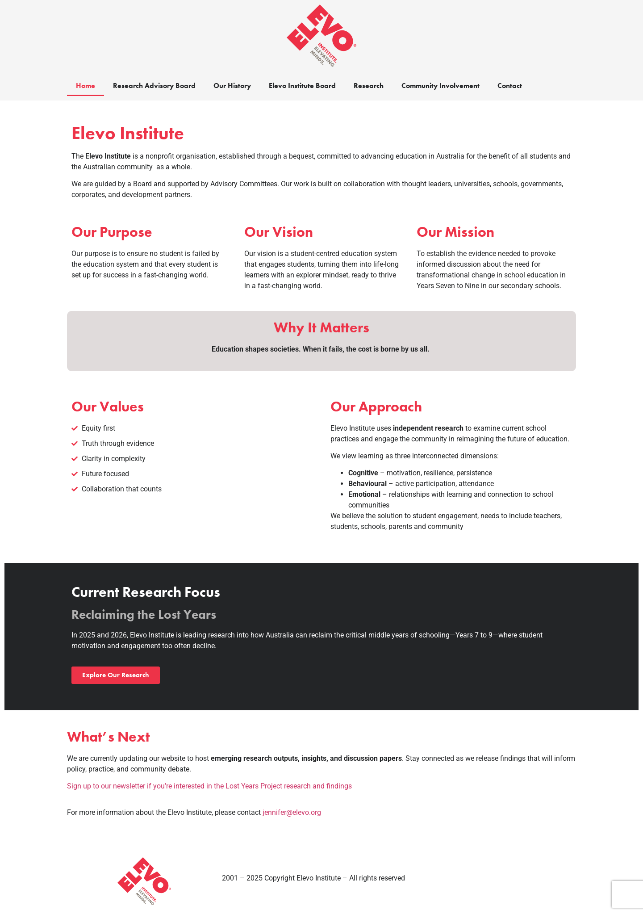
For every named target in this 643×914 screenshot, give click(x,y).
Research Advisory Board (154, 85)
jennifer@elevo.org (292, 812)
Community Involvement (440, 85)
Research (369, 85)
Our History (232, 85)
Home (85, 85)
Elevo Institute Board (302, 85)
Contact (509, 85)
